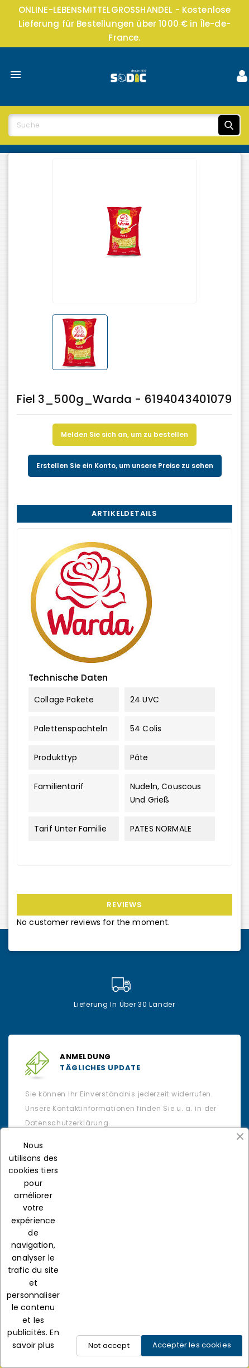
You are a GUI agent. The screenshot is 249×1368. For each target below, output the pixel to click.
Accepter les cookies (191, 1345)
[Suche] (124, 125)
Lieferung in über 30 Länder (124, 993)
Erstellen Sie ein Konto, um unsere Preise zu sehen (124, 465)
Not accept (109, 1345)
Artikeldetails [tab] (124, 513)
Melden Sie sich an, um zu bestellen (124, 434)
